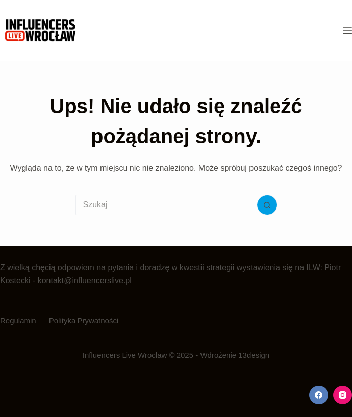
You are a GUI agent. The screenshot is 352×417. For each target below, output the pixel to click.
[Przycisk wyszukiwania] (267, 205)
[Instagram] (343, 395)
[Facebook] (318, 395)
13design (253, 355)
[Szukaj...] (166, 205)
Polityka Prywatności (84, 320)
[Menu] (347, 30)
